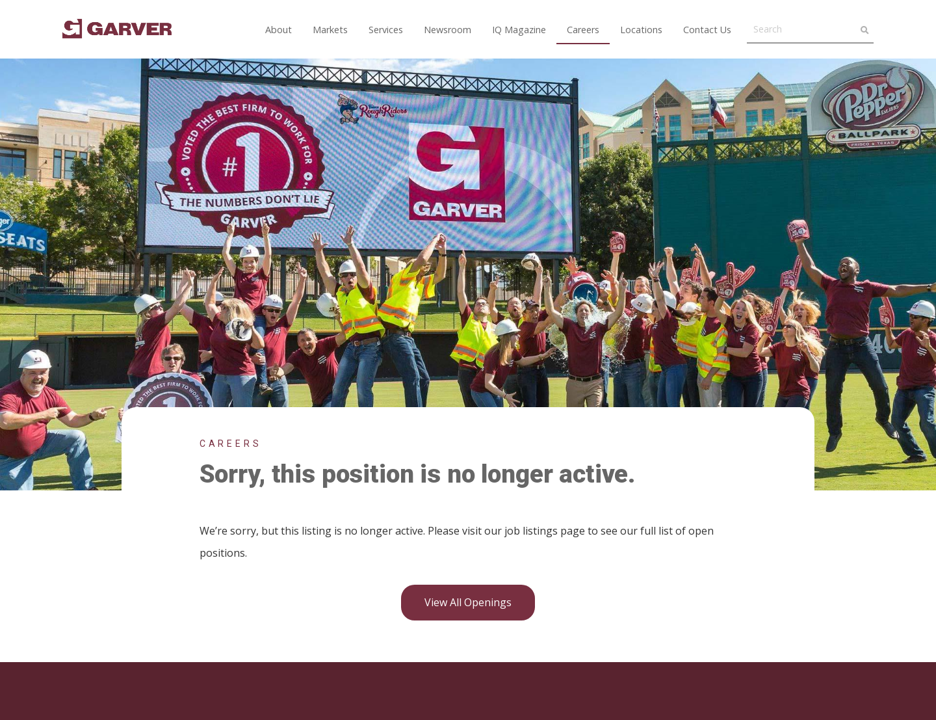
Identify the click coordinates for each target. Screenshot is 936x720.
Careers (583, 29)
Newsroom (447, 29)
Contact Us (707, 29)
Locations (641, 29)
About (278, 29)
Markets (330, 29)
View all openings (468, 602)
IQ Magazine (519, 29)
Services (386, 29)
